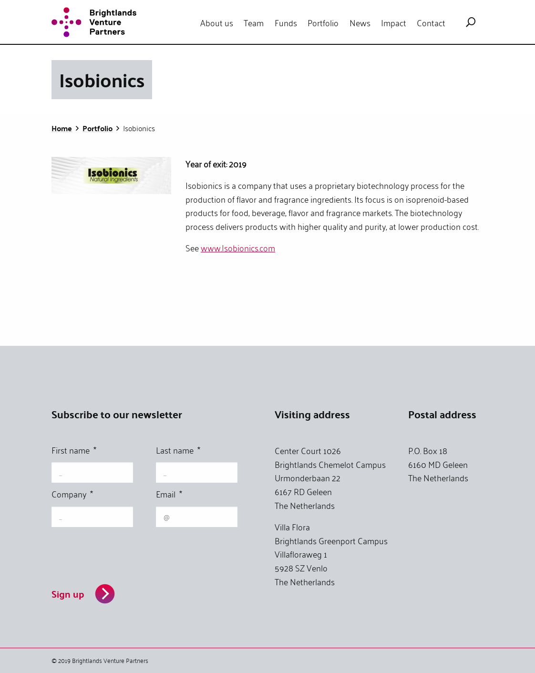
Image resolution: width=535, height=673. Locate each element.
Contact (431, 22)
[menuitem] (216, 22)
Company (72, 494)
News (360, 22)
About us (216, 22)
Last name (178, 451)
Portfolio (323, 22)
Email (169, 494)
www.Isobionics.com (238, 247)
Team (254, 22)
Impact (393, 22)
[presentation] (123, 551)
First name (73, 451)
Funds (286, 22)
